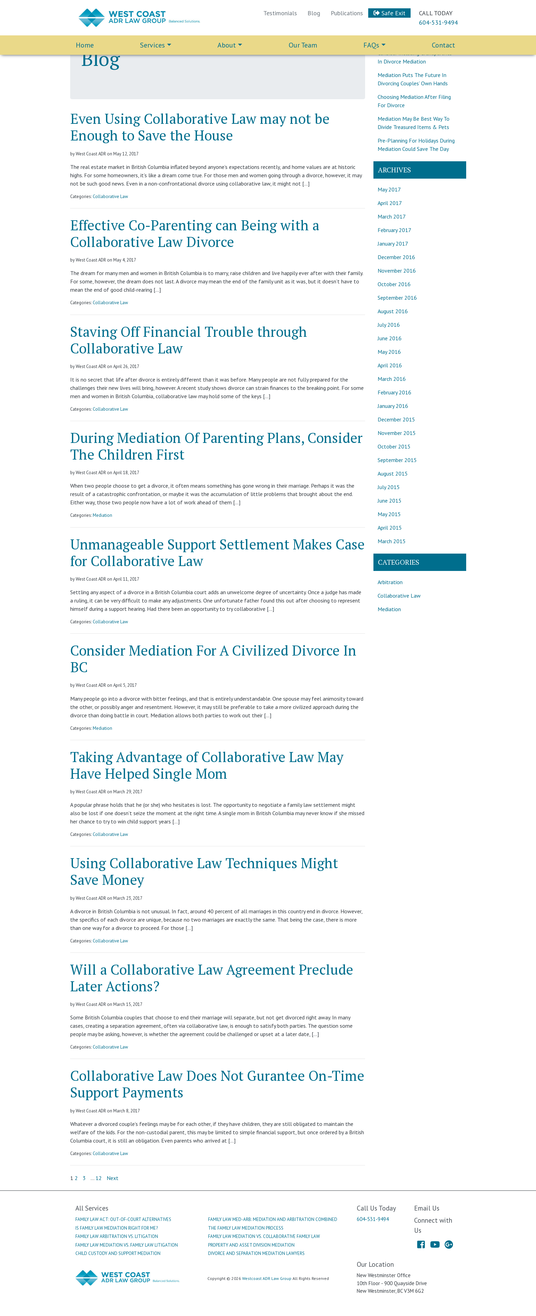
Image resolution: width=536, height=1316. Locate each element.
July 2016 (389, 324)
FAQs (371, 45)
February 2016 (394, 392)
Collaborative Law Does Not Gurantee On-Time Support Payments (217, 1083)
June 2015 (390, 500)
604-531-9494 (438, 22)
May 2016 (389, 351)
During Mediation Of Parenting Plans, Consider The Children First (216, 445)
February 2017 (394, 230)
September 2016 (397, 297)
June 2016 (390, 338)
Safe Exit (389, 13)
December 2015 (396, 419)
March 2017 (392, 216)
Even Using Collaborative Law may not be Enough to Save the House (200, 126)
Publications (347, 13)
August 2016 (393, 311)
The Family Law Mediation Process (245, 1228)
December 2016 (396, 257)
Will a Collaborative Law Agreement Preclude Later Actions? (211, 977)
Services (152, 45)
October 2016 (394, 284)
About (226, 45)
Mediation (102, 515)
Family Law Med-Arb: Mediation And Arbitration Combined (272, 1219)
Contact (443, 45)
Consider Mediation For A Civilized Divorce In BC (213, 658)
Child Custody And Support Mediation (117, 1253)
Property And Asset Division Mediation (251, 1245)
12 (99, 1177)
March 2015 (392, 541)
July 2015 (389, 487)
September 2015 (397, 459)
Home (85, 45)
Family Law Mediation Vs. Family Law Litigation (126, 1245)
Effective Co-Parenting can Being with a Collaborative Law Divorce (194, 233)
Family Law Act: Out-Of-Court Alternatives (123, 1219)
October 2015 (394, 446)
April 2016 (390, 365)
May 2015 (389, 514)
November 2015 (397, 432)
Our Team (303, 45)
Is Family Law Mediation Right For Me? (116, 1228)
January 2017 (393, 243)
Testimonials (280, 13)
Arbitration (390, 582)
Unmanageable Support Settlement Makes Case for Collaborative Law (217, 552)
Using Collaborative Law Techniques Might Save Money (204, 871)
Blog (313, 13)
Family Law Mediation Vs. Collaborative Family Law (264, 1236)
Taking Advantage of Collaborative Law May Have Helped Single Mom (207, 765)
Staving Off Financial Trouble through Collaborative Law (188, 339)
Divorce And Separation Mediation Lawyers (256, 1253)
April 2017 (390, 202)
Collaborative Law (110, 196)
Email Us (426, 1208)
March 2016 (392, 378)
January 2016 (393, 405)
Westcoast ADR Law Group (266, 1278)
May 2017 (389, 189)
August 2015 (393, 473)
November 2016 (397, 270)
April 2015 (390, 527)
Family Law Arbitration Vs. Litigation (116, 1236)
